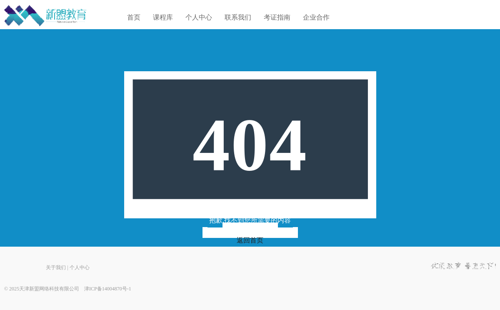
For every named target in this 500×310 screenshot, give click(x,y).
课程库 (163, 17)
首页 (133, 17)
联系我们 (238, 17)
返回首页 (250, 240)
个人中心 (198, 17)
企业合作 (316, 17)
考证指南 (277, 17)
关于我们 (56, 267)
